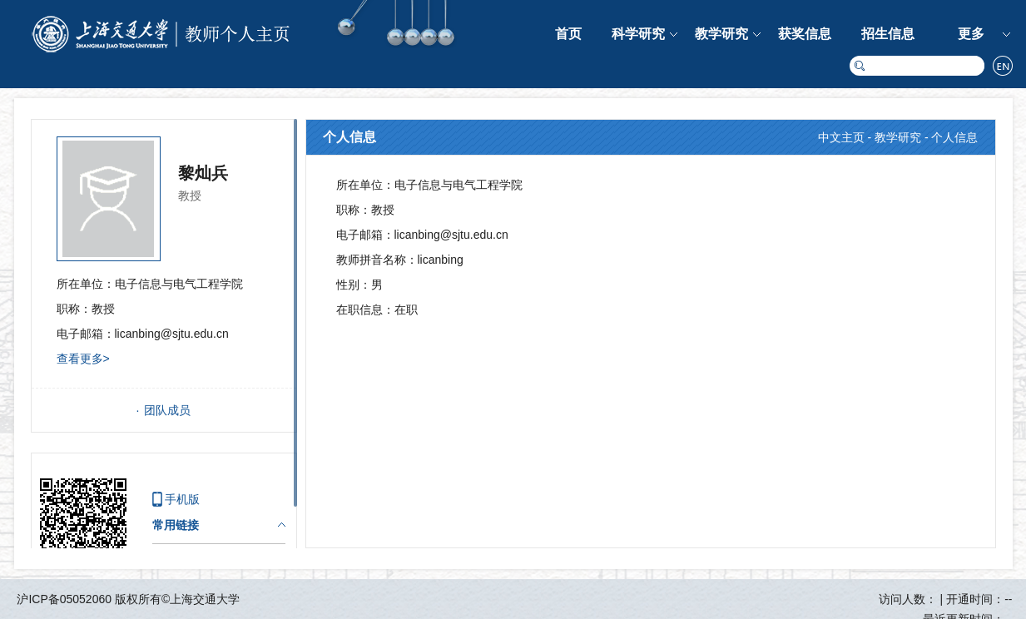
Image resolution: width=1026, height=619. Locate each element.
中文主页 (841, 137)
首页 (568, 34)
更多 (971, 34)
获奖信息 (804, 34)
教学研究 (721, 34)
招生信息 (887, 34)
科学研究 (638, 34)
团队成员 (167, 410)
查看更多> (83, 358)
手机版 (182, 499)
